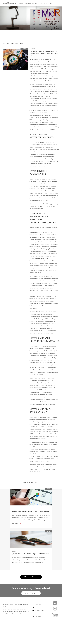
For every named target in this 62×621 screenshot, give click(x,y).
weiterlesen (16, 523)
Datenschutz (36, 616)
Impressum (36, 613)
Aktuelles (46, 3)
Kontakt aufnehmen (38, 610)
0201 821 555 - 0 (37, 608)
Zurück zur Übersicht (31, 577)
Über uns (34, 3)
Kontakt (52, 3)
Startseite (21, 3)
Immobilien (28, 3)
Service (40, 3)
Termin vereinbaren (31, 593)
